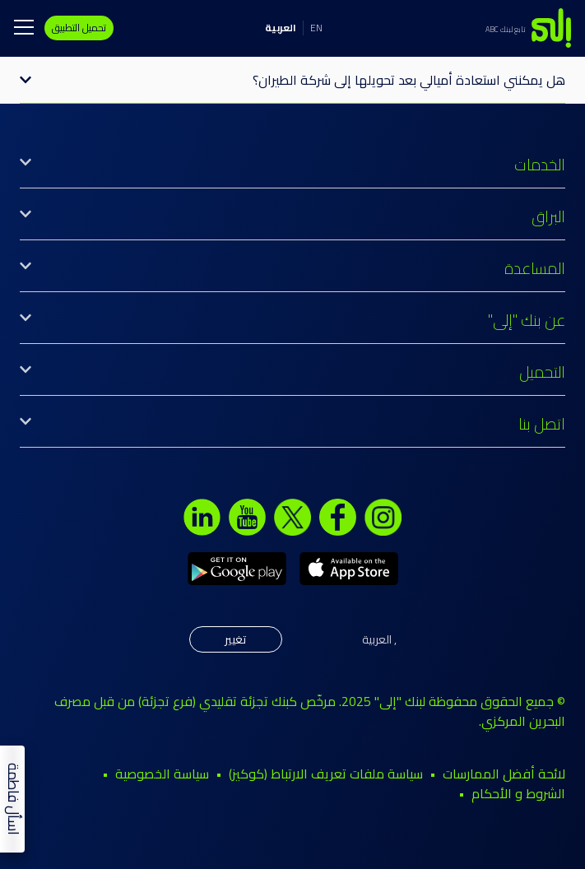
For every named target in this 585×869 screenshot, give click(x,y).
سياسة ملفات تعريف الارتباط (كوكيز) (326, 773)
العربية (280, 27)
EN (316, 27)
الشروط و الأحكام (518, 793)
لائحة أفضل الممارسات (504, 773)
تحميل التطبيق (79, 27)
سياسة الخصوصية (162, 773)
